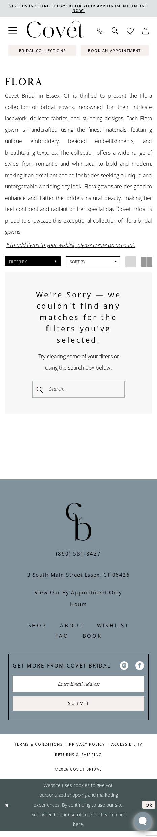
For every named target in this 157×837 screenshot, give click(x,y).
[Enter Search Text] (78, 390)
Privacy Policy (87, 749)
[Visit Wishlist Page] (130, 32)
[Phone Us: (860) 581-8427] (100, 32)
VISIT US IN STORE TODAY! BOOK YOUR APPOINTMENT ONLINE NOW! (78, 8)
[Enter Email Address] (78, 687)
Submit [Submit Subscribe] (78, 708)
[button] (12, 32)
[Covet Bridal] (54, 32)
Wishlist (113, 628)
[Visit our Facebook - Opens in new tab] (139, 668)
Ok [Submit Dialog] (148, 811)
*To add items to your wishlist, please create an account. (70, 245)
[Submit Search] (40, 390)
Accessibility (127, 749)
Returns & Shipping (78, 760)
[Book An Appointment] (115, 51)
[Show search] (115, 31)
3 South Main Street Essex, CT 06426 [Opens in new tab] (78, 577)
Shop (37, 628)
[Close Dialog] (7, 811)
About (72, 628)
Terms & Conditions (38, 749)
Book (92, 638)
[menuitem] (12, 32)
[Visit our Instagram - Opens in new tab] (124, 668)
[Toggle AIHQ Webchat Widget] (143, 821)
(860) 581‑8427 (78, 555)
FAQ (62, 638)
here (78, 830)
